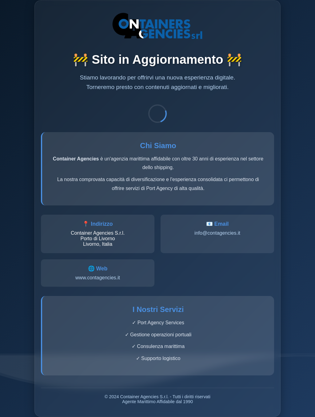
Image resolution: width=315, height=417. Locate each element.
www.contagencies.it (97, 277)
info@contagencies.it (217, 233)
